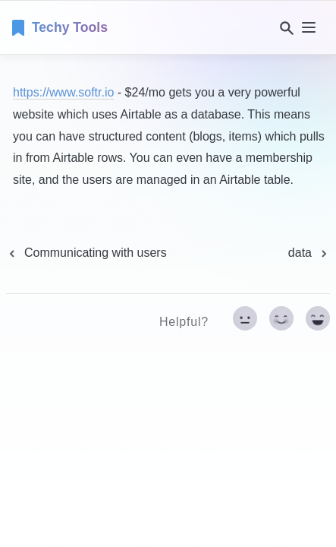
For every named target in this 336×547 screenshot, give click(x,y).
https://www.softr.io (63, 92)
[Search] (283, 28)
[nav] (309, 27)
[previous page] (86, 253)
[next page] (309, 253)
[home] (60, 27)
